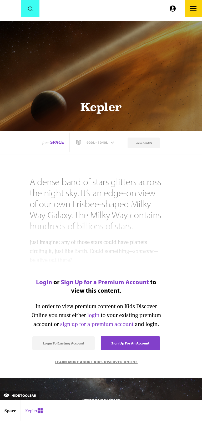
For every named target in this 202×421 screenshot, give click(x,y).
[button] (95, 142)
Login (44, 282)
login (93, 315)
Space (57, 142)
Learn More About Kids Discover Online (96, 361)
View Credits (143, 143)
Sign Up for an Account (130, 343)
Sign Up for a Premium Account (105, 282)
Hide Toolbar (19, 395)
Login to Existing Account (63, 343)
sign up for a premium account (97, 324)
